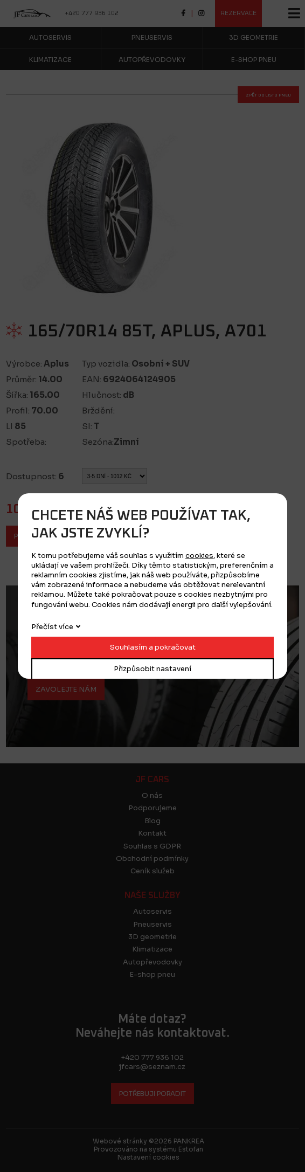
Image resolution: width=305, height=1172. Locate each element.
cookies (199, 555)
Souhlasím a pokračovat (153, 647)
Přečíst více (52, 626)
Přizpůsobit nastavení (152, 668)
